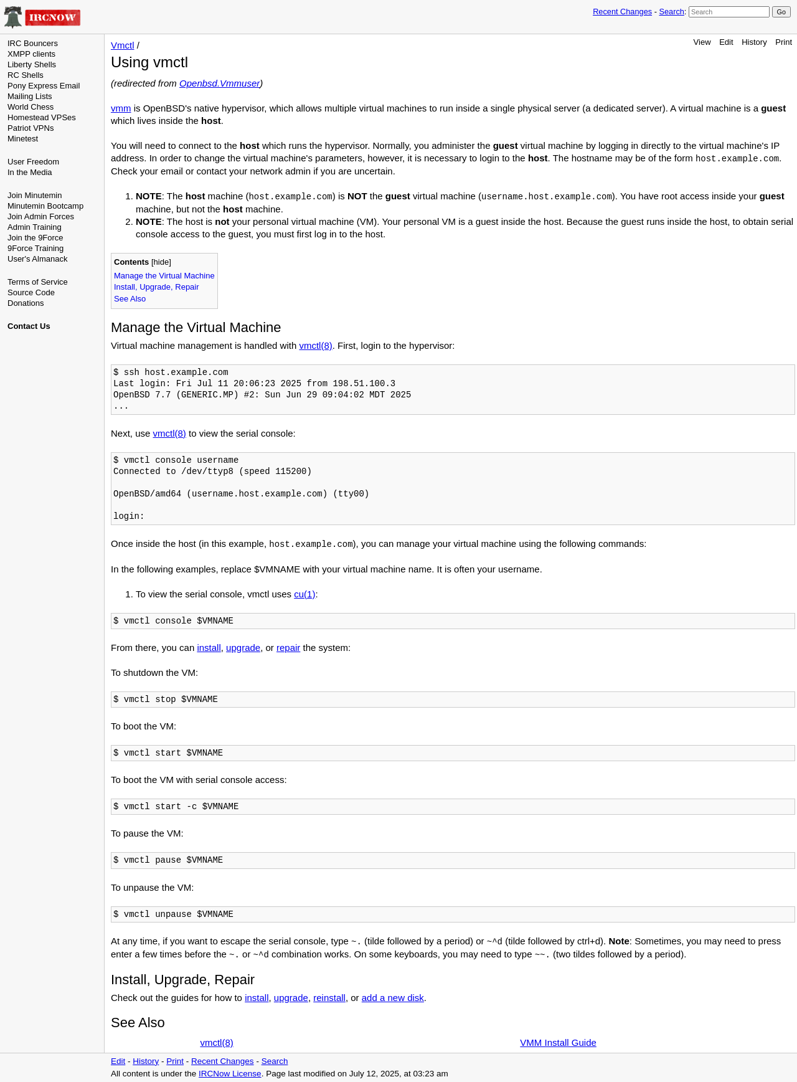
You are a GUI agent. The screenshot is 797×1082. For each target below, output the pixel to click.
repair (288, 647)
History (754, 42)
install (208, 647)
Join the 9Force (35, 237)
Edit (726, 42)
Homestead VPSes (41, 117)
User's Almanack (37, 258)
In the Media (29, 172)
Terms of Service (37, 282)
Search (671, 11)
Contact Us (28, 326)
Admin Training (34, 227)
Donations (25, 303)
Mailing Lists (29, 96)
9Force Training (35, 248)
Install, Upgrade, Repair (156, 287)
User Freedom (33, 161)
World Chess (30, 107)
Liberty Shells (31, 64)
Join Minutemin (34, 195)
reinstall (329, 997)
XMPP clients (31, 54)
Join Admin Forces (40, 216)
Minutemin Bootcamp (45, 206)
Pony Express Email (43, 85)
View (702, 42)
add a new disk (393, 997)
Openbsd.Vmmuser (219, 83)
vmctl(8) (315, 345)
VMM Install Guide (558, 1042)
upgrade (243, 647)
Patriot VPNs (30, 128)
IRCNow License (230, 1073)
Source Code (31, 292)
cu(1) (304, 594)
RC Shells (25, 75)
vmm (121, 108)
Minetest (22, 138)
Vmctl (122, 45)
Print (783, 42)
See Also (130, 299)
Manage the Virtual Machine (164, 276)
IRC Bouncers (32, 43)
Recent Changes (622, 11)
